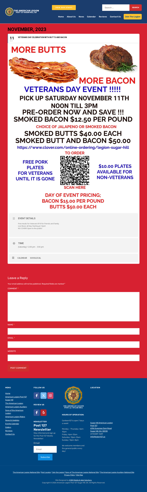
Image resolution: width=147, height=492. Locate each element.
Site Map (79, 475)
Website (12, 351)
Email (11, 338)
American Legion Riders (15, 417)
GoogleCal (35, 258)
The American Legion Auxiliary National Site (117, 472)
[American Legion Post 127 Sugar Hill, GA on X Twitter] (43, 395)
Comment (13, 288)
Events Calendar (12, 424)
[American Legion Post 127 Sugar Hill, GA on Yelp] (43, 412)
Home (61, 16)
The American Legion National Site (26, 472)
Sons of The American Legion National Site (82, 472)
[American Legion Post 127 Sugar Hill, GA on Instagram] (50, 395)
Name (11, 324)
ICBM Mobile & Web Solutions (80, 480)
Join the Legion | (58, 472)
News (81, 16)
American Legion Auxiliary (16, 407)
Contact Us (115, 16)
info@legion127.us (97, 437)
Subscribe (45, 457)
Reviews (103, 16)
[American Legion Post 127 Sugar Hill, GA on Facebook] (37, 395)
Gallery (8, 427)
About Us (71, 16)
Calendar (91, 16)
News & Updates (12, 420)
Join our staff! (63, 7)
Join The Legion (132, 16)
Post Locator (46, 472)
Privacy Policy (69, 475)
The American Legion (14, 403)
